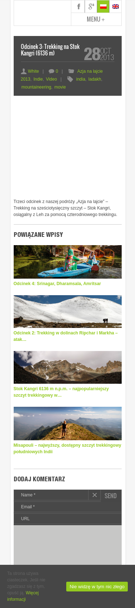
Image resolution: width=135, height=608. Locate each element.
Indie (38, 79)
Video (51, 79)
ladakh (95, 79)
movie (60, 87)
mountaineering (36, 87)
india (80, 79)
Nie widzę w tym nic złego (97, 586)
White (30, 71)
